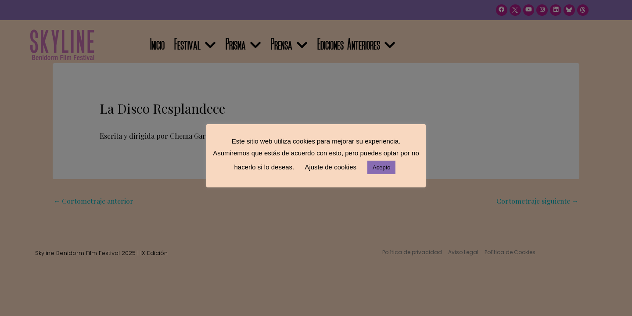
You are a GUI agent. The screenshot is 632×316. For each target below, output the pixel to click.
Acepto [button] (381, 167)
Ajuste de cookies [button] (330, 167)
